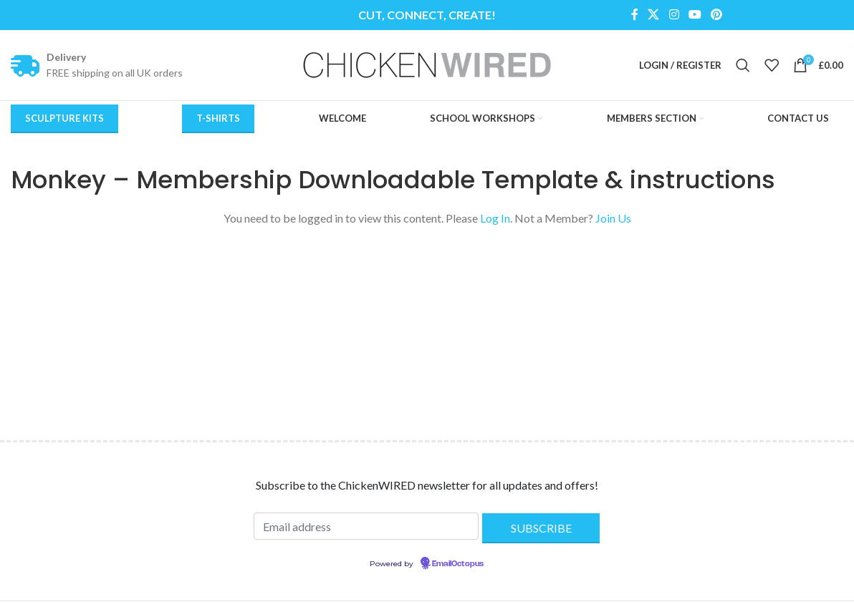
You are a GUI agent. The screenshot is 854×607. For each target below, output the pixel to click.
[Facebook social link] (634, 15)
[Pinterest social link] (716, 15)
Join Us (613, 222)
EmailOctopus (458, 568)
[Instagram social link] (673, 15)
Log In (495, 222)
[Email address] (366, 530)
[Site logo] (427, 65)
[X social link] (653, 15)
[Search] (743, 67)
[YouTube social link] (694, 15)
